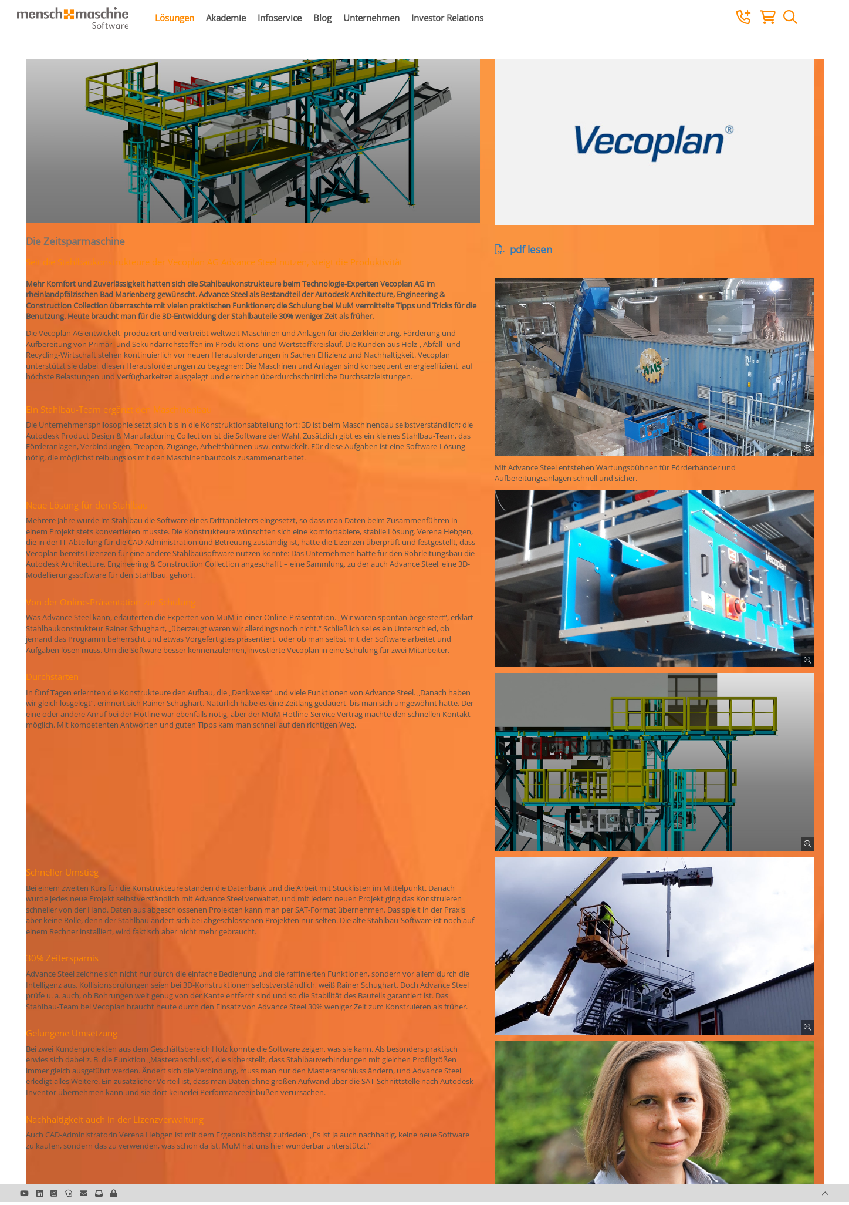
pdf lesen (523, 249)
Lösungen (174, 17)
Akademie (226, 17)
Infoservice (280, 17)
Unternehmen (371, 17)
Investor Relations (447, 17)
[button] (113, 1193)
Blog (322, 17)
